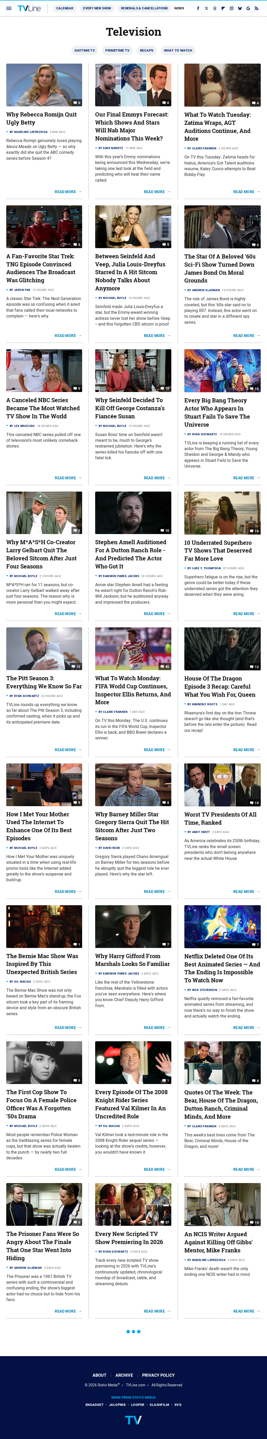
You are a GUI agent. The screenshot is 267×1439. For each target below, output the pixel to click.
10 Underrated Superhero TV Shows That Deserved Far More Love (218, 551)
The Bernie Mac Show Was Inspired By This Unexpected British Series (42, 964)
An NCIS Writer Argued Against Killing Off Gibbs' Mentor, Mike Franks (218, 1242)
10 (167, 388)
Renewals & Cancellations (144, 8)
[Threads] (215, 8)
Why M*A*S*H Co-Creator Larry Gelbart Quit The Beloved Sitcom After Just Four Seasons (41, 554)
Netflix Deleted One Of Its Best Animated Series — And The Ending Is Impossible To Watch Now (222, 968)
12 (78, 666)
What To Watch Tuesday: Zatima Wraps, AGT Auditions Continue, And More (217, 127)
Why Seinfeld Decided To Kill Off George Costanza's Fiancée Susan (130, 408)
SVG (177, 1404)
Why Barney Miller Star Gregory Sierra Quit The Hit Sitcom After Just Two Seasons (132, 826)
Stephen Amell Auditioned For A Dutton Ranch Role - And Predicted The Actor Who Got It (130, 554)
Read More (65, 191)
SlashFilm (159, 1404)
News (179, 8)
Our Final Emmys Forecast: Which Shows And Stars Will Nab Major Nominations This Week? (131, 126)
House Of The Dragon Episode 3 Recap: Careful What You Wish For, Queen (220, 687)
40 (167, 666)
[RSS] (256, 8)
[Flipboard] (223, 8)
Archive (124, 1375)
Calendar (64, 8)
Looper (137, 1404)
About (99, 1375)
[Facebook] (198, 8)
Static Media (108, 1385)
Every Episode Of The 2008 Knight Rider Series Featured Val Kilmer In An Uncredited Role (131, 1104)
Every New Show (97, 8)
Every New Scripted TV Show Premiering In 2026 (129, 1238)
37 (167, 1222)
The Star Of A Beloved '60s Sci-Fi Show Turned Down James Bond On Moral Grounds (220, 268)
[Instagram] (231, 8)
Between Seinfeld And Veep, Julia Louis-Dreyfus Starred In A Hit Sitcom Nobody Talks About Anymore (130, 272)
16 (257, 530)
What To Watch (178, 50)
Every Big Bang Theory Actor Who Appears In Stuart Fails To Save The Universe (217, 412)
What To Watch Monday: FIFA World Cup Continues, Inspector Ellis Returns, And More (133, 690)
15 (257, 802)
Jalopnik (117, 1404)
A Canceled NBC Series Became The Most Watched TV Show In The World (43, 408)
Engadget (95, 1404)
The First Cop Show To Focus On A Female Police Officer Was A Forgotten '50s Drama (41, 1104)
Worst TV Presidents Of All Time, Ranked (220, 818)
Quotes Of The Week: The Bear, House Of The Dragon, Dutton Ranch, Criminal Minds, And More (221, 1104)
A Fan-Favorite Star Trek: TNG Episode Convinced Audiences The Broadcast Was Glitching (40, 268)
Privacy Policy (158, 1375)
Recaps (146, 50)
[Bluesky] (240, 8)
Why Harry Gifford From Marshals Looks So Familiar (132, 960)
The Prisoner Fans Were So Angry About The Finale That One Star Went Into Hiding (42, 1246)
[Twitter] (206, 8)
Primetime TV (117, 50)
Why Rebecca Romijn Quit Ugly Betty (41, 118)
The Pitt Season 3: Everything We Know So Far (44, 682)
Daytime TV (85, 50)
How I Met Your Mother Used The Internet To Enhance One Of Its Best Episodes (39, 826)
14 (257, 1222)
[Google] (248, 8)
